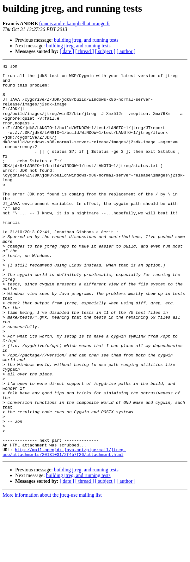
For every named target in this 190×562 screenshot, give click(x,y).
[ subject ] (105, 51)
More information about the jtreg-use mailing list (52, 556)
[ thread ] (84, 51)
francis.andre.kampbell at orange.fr (74, 23)
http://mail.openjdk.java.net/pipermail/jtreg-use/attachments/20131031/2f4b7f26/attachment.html (64, 513)
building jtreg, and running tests (86, 40)
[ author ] (126, 51)
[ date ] (67, 51)
